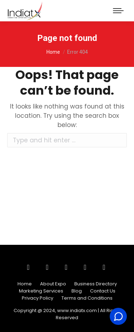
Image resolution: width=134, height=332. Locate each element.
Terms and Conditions (87, 298)
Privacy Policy (37, 298)
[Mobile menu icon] (118, 10)
